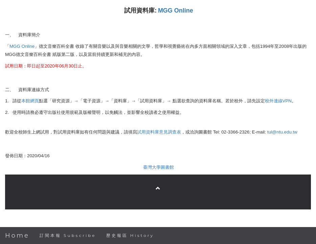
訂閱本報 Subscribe (68, 235)
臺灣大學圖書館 (158, 167)
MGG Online (175, 10)
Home (17, 235)
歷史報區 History (130, 235)
